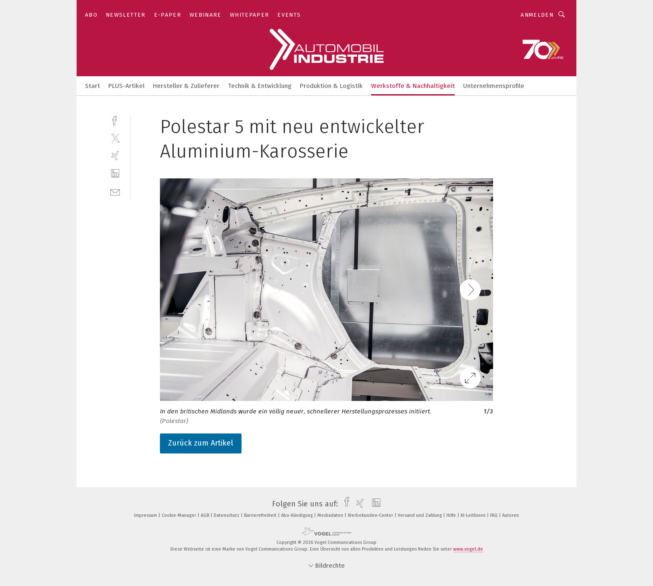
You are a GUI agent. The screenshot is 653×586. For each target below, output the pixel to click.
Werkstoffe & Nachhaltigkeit (413, 86)
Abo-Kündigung (297, 515)
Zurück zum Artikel (200, 443)
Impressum (146, 515)
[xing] (115, 155)
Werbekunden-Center (371, 515)
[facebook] (115, 120)
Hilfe (451, 515)
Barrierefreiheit (261, 515)
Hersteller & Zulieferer (186, 86)
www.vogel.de (468, 549)
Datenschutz (227, 515)
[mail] (115, 191)
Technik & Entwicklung (260, 86)
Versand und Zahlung (420, 515)
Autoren (510, 515)
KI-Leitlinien (474, 515)
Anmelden (537, 14)
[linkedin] (115, 173)
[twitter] (115, 138)
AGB (205, 515)
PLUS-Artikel (126, 86)
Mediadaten (330, 515)
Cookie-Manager (179, 515)
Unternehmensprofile (493, 86)
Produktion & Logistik (331, 86)
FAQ (494, 515)
